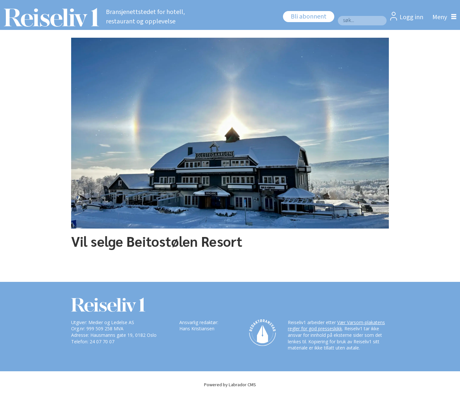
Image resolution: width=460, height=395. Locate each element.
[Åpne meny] (442, 17)
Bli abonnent (308, 16)
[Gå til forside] (49, 17)
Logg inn (411, 17)
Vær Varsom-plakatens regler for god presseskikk (336, 325)
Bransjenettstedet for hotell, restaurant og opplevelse (145, 16)
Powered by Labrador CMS (230, 384)
